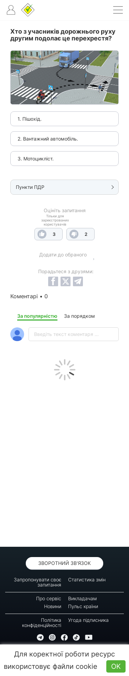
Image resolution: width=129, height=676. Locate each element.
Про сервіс (48, 598)
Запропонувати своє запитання (37, 582)
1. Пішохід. (30, 119)
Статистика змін (87, 579)
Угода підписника (88, 620)
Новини (52, 606)
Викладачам (82, 598)
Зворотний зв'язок (64, 563)
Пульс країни (83, 606)
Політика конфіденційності (41, 622)
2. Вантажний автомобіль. (48, 139)
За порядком (79, 316)
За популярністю (37, 316)
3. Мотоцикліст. (36, 158)
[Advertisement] (64, 462)
